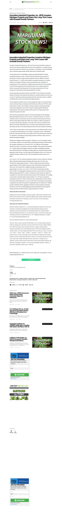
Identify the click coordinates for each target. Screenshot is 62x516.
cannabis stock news (23, 278)
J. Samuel (12, 347)
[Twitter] (15, 432)
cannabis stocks (31, 278)
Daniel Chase (12, 319)
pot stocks (29, 279)
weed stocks (34, 279)
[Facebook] (11, 432)
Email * (12, 368)
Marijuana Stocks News (17, 13)
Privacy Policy (14, 378)
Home (11, 8)
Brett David (12, 304)
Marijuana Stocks (13, 279)
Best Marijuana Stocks (14, 278)
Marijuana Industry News (40, 278)
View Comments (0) (31, 259)
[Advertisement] (19, 415)
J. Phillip (11, 272)
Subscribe (19, 375)
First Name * (13, 363)
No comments (13, 22)
